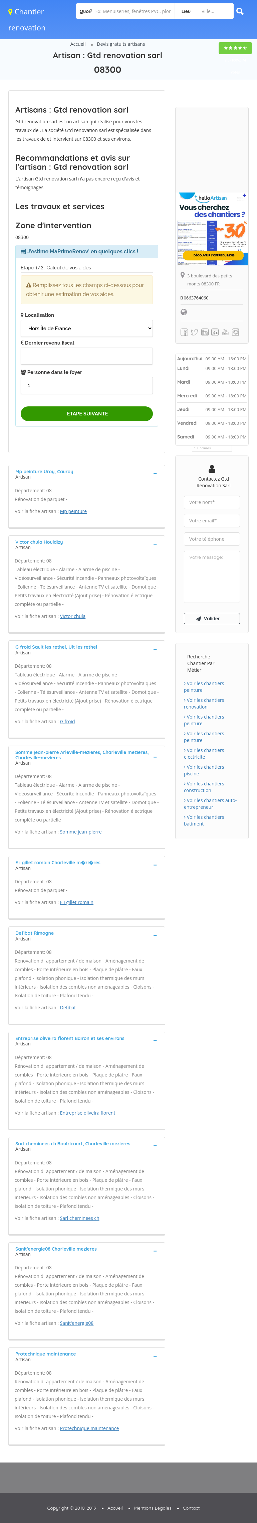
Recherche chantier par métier (200, 663)
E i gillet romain (76, 902)
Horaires (204, 448)
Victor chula (73, 616)
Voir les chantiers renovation (204, 703)
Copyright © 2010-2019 (71, 1508)
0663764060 (195, 298)
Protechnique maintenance (89, 1428)
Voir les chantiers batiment (204, 820)
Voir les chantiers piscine (204, 770)
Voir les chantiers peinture (204, 686)
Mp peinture (73, 511)
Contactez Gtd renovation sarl (214, 482)
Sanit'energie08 (77, 1323)
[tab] (86, 473)
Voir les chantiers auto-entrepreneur (210, 803)
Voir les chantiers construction (204, 786)
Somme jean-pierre (81, 832)
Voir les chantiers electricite (204, 753)
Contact (191, 1508)
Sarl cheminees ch (79, 1218)
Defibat (68, 1007)
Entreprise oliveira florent (87, 1113)
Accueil (78, 44)
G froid (67, 721)
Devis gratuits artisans (121, 44)
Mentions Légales (153, 1508)
